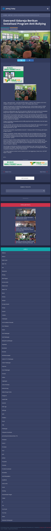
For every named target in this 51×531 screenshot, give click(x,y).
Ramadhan (4, 472)
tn (2, 502)
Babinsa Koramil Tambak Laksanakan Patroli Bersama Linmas (24, 218)
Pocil (3, 450)
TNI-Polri (4, 512)
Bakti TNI (4, 263)
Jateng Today (10, 9)
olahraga (4, 410)
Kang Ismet (42, 527)
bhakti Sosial (5, 285)
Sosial (3, 487)
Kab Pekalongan (5, 333)
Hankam (4, 315)
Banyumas (4, 271)
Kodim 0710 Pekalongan (7, 359)
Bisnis (3, 293)
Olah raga (4, 406)
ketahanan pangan (6, 355)
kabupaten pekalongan (7, 340)
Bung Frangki (18, 527)
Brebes (3, 296)
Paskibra (4, 417)
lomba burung (5, 388)
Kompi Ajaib (48, 527)
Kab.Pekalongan (5, 337)
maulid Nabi (4, 399)
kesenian (4, 351)
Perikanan (4, 439)
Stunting (4, 491)
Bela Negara (5, 278)
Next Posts (44, 172)
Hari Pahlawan (5, 326)
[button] (21, 60)
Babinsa (4, 252)
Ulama (3, 516)
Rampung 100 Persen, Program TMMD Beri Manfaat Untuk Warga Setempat (25, 242)
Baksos (3, 256)
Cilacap (3, 307)
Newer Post (7, 172)
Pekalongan (4, 428)
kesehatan (4, 348)
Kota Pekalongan (6, 370)
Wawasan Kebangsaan (7, 520)
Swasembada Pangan (7, 494)
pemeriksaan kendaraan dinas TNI (10, 436)
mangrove (4, 395)
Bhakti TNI (4, 289)
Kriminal (4, 373)
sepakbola (4, 480)
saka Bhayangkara (6, 476)
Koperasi (4, 366)
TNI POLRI (4, 509)
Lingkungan (4, 381)
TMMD (3, 498)
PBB (3, 425)
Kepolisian (4, 344)
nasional (4, 403)
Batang (3, 274)
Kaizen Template (4, 528)
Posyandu (4, 461)
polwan (3, 458)
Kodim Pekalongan (6, 362)
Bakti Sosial (4, 260)
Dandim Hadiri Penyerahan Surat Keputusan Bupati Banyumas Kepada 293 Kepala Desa (24, 229)
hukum (3, 329)
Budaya (3, 300)
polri (3, 454)
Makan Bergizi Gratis (7, 392)
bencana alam (5, 282)
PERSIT (3, 443)
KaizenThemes (15, 528)
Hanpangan (4, 318)
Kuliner (3, 377)
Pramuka (4, 465)
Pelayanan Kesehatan (7, 432)
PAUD (3, 421)
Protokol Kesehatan (6, 469)
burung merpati (5, 304)
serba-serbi (4, 483)
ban (3, 267)
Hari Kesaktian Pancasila (7, 322)
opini (3, 414)
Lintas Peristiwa (5, 384)
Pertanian (4, 447)
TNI (3, 505)
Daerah (3, 311)
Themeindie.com (30, 527)
